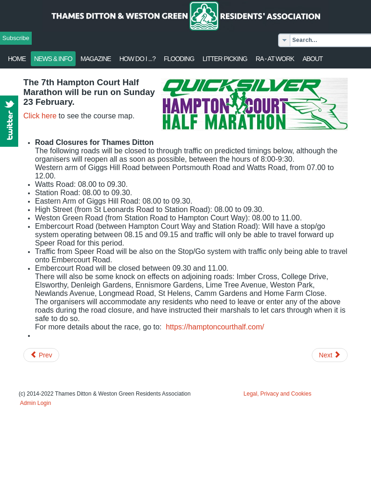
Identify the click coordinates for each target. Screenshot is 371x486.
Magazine (96, 58)
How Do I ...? (137, 58)
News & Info (53, 58)
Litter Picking (225, 58)
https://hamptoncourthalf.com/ (215, 327)
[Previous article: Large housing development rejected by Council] (41, 355)
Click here (39, 116)
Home (17, 58)
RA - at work (275, 58)
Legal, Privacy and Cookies (277, 393)
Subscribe (15, 37)
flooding (179, 58)
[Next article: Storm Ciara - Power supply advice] (330, 355)
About (312, 58)
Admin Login (35, 403)
